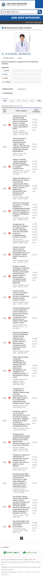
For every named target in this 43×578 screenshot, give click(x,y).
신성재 (34, 232)
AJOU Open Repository (33, 22)
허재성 (34, 511)
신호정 (34, 147)
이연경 (34, 505)
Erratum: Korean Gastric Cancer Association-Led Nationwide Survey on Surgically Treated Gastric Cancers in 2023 (21, 252)
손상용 (34, 122)
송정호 (34, 125)
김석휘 (34, 224)
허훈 (33, 130)
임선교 (34, 237)
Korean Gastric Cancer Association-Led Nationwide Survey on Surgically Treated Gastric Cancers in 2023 (21, 295)
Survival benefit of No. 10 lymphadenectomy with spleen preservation (21, 524)
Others (39, 101)
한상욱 (34, 128)
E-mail (20, 58)
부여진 (34, 120)
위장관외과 (22, 89)
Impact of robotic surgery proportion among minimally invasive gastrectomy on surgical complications (21, 163)
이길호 (34, 235)
